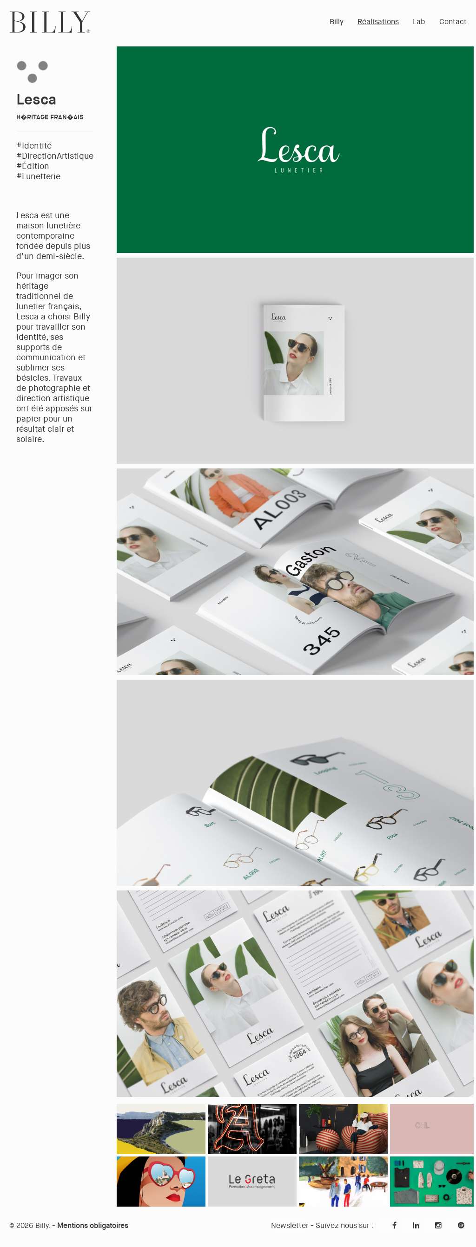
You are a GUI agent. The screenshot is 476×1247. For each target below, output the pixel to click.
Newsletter (290, 1225)
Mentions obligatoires (92, 1225)
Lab (419, 21)
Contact (453, 21)
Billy (337, 21)
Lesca (36, 99)
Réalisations (378, 21)
